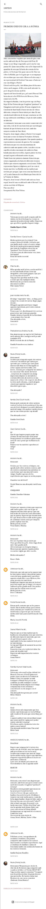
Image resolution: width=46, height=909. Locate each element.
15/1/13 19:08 (14, 260)
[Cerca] (41, 3)
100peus (8, 8)
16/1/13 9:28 (13, 698)
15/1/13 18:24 (14, 230)
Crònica (22, 202)
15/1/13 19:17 (13, 289)
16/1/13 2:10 (13, 660)
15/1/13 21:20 (14, 452)
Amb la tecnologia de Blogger (23, 902)
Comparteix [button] (7, 199)
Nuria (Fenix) (15, 354)
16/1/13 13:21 (13, 771)
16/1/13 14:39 (14, 827)
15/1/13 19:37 (14, 393)
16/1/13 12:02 (14, 733)
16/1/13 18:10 (14, 856)
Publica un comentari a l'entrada (17, 888)
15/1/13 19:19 (13, 324)
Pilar (12, 266)
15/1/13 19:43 (14, 422)
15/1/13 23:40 (14, 623)
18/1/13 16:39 (14, 883)
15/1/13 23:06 (14, 562)
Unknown (14, 569)
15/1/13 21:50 (14, 497)
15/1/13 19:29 (14, 348)
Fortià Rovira (15, 602)
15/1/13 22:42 (14, 529)
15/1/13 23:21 (14, 596)
